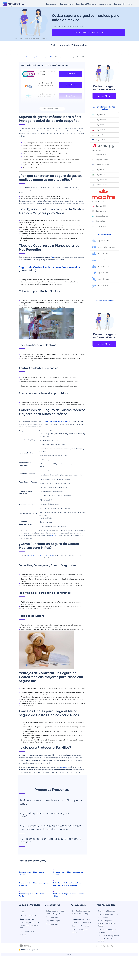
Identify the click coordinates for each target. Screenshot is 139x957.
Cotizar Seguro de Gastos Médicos (88, 32)
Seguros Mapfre (103, 195)
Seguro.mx (63, 767)
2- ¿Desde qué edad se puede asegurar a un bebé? (48, 814)
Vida (52, 257)
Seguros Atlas (99, 135)
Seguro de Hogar (53, 921)
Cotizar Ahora (70, 74)
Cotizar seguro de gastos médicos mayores (36, 57)
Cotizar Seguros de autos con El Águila (108, 915)
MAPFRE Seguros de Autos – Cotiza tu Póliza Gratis (107, 923)
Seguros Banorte (103, 147)
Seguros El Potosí (101, 159)
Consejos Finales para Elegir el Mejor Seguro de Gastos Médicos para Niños (47, 162)
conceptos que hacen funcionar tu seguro (41, 555)
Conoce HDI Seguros (106, 911)
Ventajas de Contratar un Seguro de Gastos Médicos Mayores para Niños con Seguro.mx (51, 159)
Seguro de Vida (52, 917)
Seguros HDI (99, 175)
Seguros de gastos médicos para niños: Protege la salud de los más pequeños (48, 143)
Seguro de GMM (119, 4)
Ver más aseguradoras (51, 109)
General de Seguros (101, 165)
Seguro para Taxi (27, 931)
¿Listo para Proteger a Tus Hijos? (34, 165)
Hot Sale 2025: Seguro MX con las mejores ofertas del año (108, 938)
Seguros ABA (99, 115)
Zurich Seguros (100, 226)
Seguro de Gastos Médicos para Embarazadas (49, 267)
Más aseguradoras (104, 234)
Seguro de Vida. (100, 273)
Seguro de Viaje (52, 924)
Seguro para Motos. (101, 254)
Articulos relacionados (104, 300)
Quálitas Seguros (101, 216)
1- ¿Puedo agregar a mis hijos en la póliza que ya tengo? (51, 802)
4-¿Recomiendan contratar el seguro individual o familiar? (50, 840)
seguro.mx (53, 536)
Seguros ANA (99, 130)
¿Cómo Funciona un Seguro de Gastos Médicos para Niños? (42, 156)
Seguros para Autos (28, 915)
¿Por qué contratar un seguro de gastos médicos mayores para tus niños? (47, 145)
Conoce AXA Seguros (80, 926)
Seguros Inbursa (100, 180)
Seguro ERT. (99, 260)
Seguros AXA (99, 140)
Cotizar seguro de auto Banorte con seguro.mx (81, 921)
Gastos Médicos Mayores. (103, 247)
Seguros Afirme (100, 120)
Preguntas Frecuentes (31, 168)
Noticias (130, 4)
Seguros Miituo (100, 211)
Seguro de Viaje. (100, 286)
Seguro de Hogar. (100, 279)
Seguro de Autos (51, 4)
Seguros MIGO (100, 206)
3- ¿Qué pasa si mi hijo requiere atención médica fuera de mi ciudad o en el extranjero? (50, 827)
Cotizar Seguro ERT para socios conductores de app (93, 4)
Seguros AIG (99, 125)
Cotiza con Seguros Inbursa (80, 930)
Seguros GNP (99, 170)
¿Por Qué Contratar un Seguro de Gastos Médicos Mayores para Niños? (46, 148)
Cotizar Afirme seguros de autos (107, 930)
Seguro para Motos (66, 4)
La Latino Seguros (101, 185)
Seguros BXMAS (100, 154)
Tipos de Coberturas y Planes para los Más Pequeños (40, 151)
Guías (51, 57)
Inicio (21, 57)
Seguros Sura (99, 221)
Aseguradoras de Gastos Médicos (104, 108)
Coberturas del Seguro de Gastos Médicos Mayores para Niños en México (46, 154)
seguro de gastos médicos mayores (57, 421)
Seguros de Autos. (101, 241)
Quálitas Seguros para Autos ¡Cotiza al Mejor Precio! (81, 913)
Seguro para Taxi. (100, 266)
